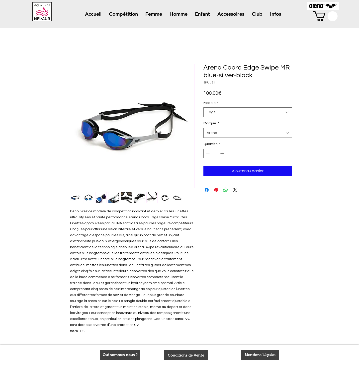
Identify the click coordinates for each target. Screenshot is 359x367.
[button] (123, 14)
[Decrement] (207, 153)
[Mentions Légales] (260, 355)
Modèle (210, 103)
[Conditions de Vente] (186, 355)
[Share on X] (235, 190)
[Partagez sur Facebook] (207, 190)
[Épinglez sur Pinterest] (216, 190)
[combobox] (247, 112)
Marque (211, 123)
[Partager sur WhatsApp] (226, 190)
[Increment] (222, 153)
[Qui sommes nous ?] (120, 355)
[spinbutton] (214, 153)
